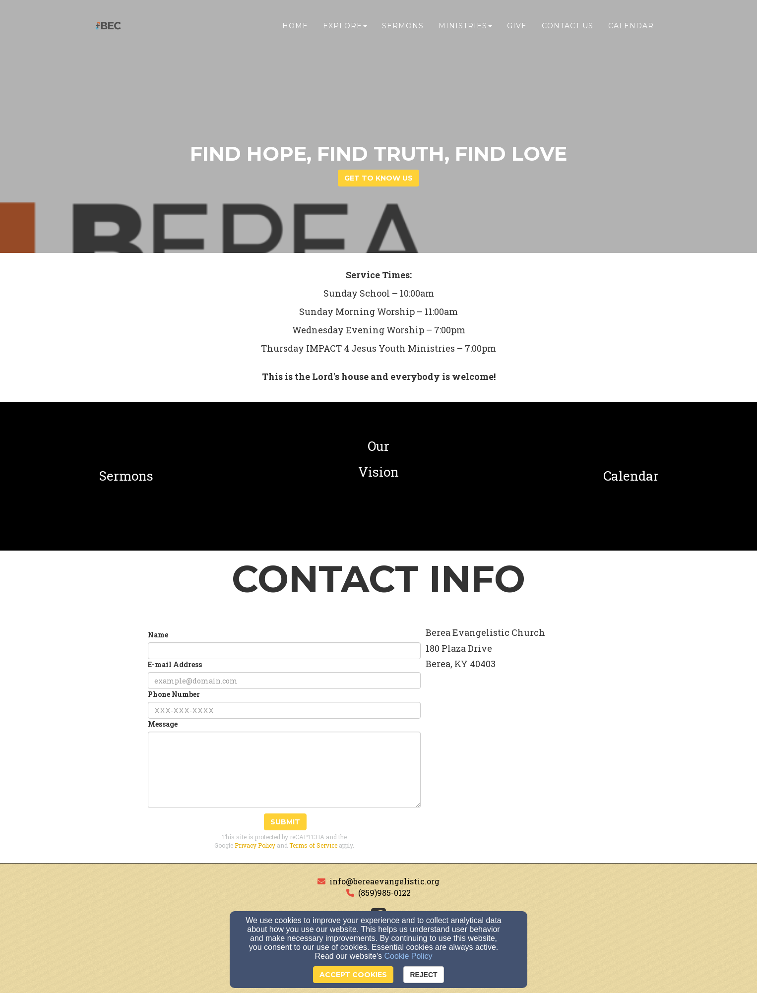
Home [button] (295, 28)
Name (158, 634)
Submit (285, 821)
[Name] (284, 650)
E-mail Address (175, 664)
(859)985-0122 (384, 892)
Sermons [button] (403, 28)
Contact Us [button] (567, 28)
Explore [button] (345, 28)
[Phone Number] (284, 710)
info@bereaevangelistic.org (384, 881)
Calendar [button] (631, 28)
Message (163, 724)
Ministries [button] (465, 28)
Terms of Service (313, 845)
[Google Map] (543, 770)
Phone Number (174, 694)
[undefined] (126, 476)
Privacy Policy (255, 845)
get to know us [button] (378, 178)
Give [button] (517, 28)
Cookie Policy (408, 956)
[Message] (284, 770)
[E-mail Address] (284, 680)
